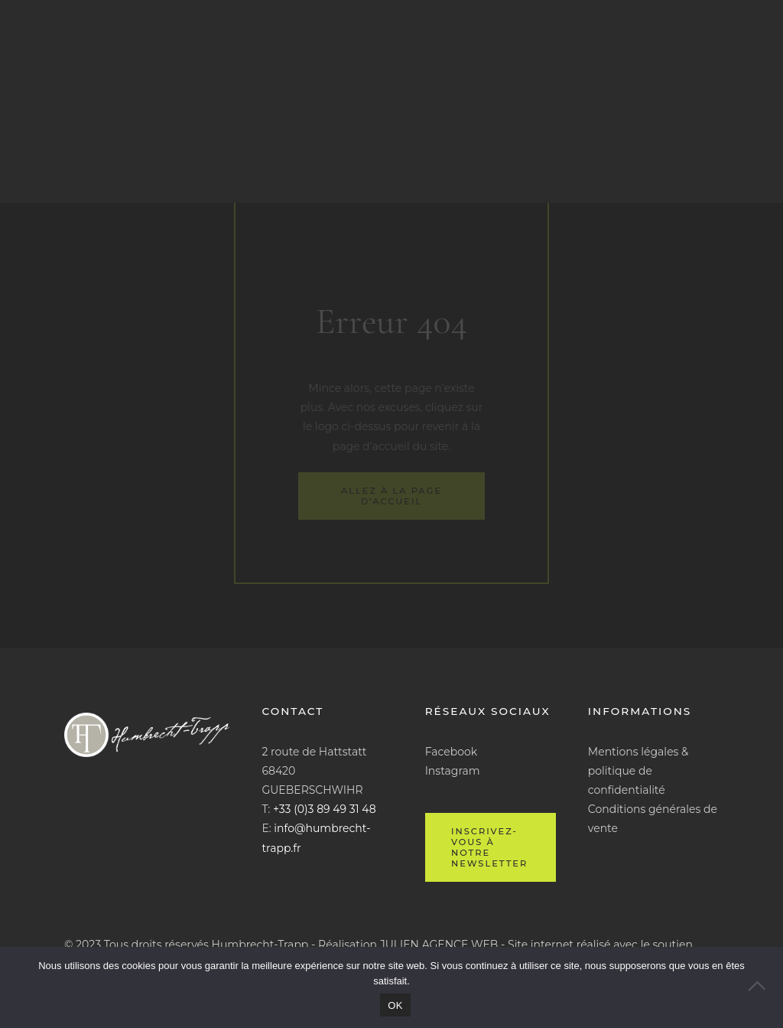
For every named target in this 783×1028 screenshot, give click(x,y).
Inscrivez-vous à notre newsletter (489, 847)
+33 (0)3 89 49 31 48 (324, 809)
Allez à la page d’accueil (391, 496)
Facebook (451, 752)
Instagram (452, 771)
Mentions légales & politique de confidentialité (638, 771)
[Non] (764, 987)
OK (395, 1005)
